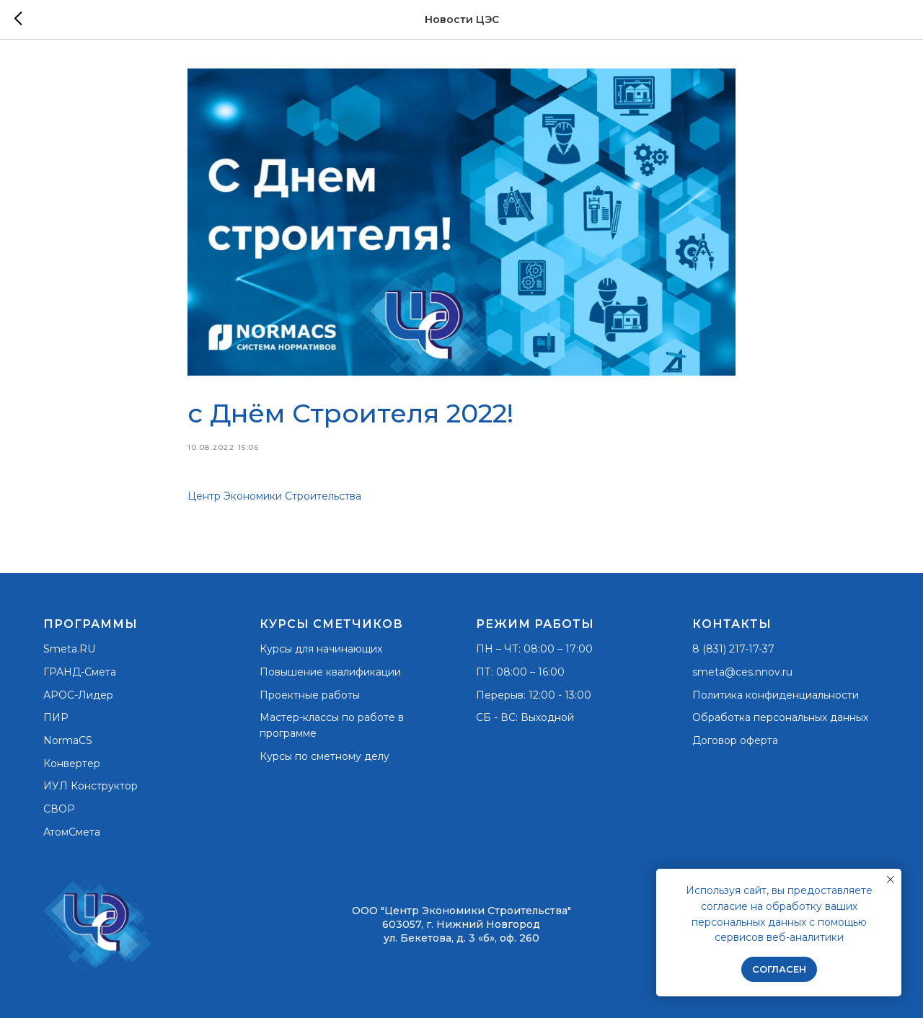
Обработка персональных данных (780, 717)
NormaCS (67, 740)
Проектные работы (310, 695)
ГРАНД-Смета (79, 671)
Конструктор (104, 785)
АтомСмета (71, 832)
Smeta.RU (69, 648)
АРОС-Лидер (78, 695)
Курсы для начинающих (321, 648)
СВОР (59, 808)
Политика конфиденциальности (775, 695)
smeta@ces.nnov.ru (742, 671)
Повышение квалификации (330, 671)
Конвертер (71, 763)
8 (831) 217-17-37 (733, 648)
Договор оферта (735, 740)
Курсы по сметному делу (324, 756)
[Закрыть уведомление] (890, 879)
